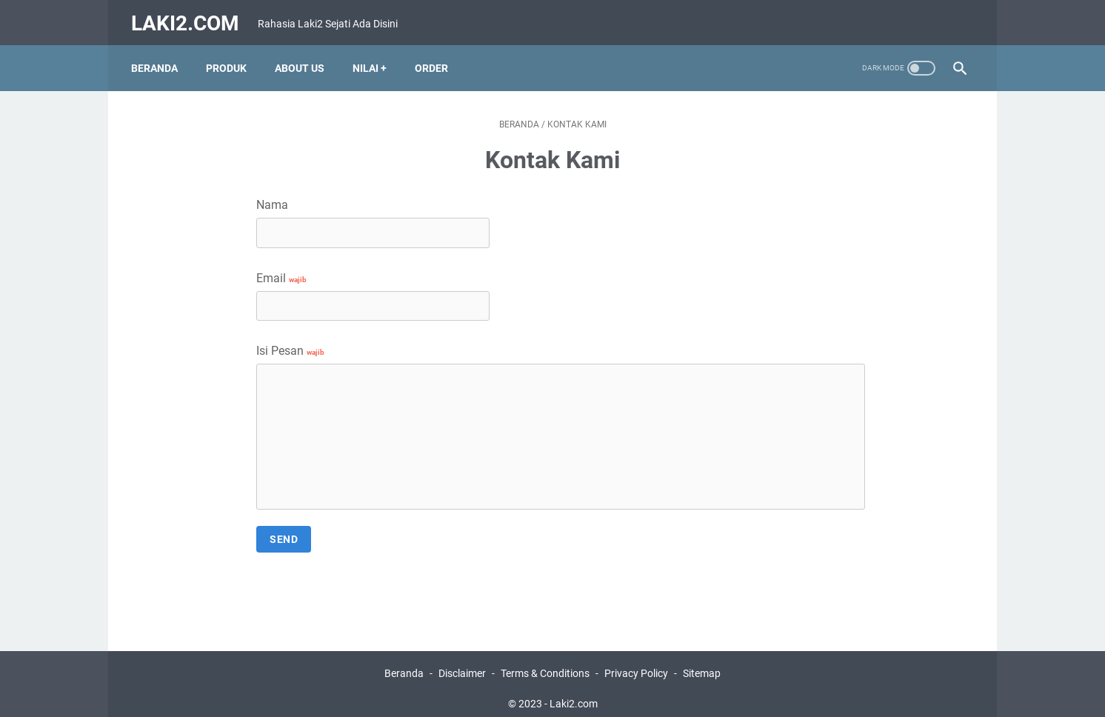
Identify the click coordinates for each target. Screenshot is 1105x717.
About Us (303, 58)
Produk (230, 58)
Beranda (158, 58)
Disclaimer (462, 664)
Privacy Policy (636, 664)
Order (435, 58)
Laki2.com (189, 17)
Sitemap (702, 664)
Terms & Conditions (545, 664)
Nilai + (373, 58)
